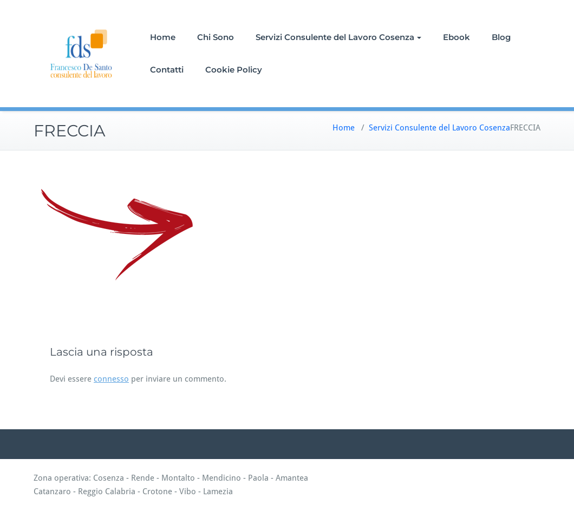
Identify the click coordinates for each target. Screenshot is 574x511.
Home (162, 37)
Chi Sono (215, 37)
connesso (111, 379)
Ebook (456, 37)
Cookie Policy (233, 69)
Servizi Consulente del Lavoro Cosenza (338, 37)
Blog (501, 37)
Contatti (167, 69)
